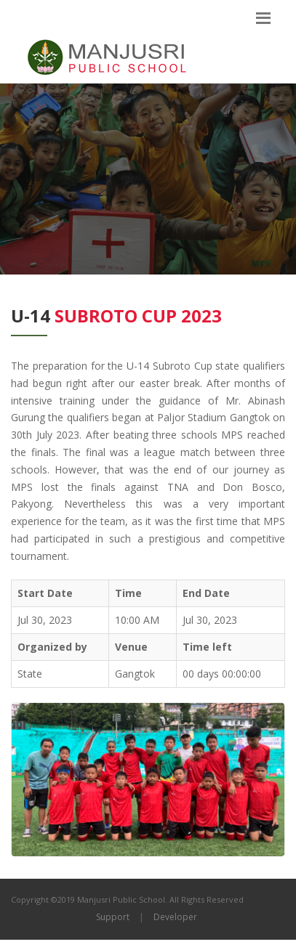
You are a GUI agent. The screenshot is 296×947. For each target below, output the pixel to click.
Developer (175, 917)
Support (112, 917)
